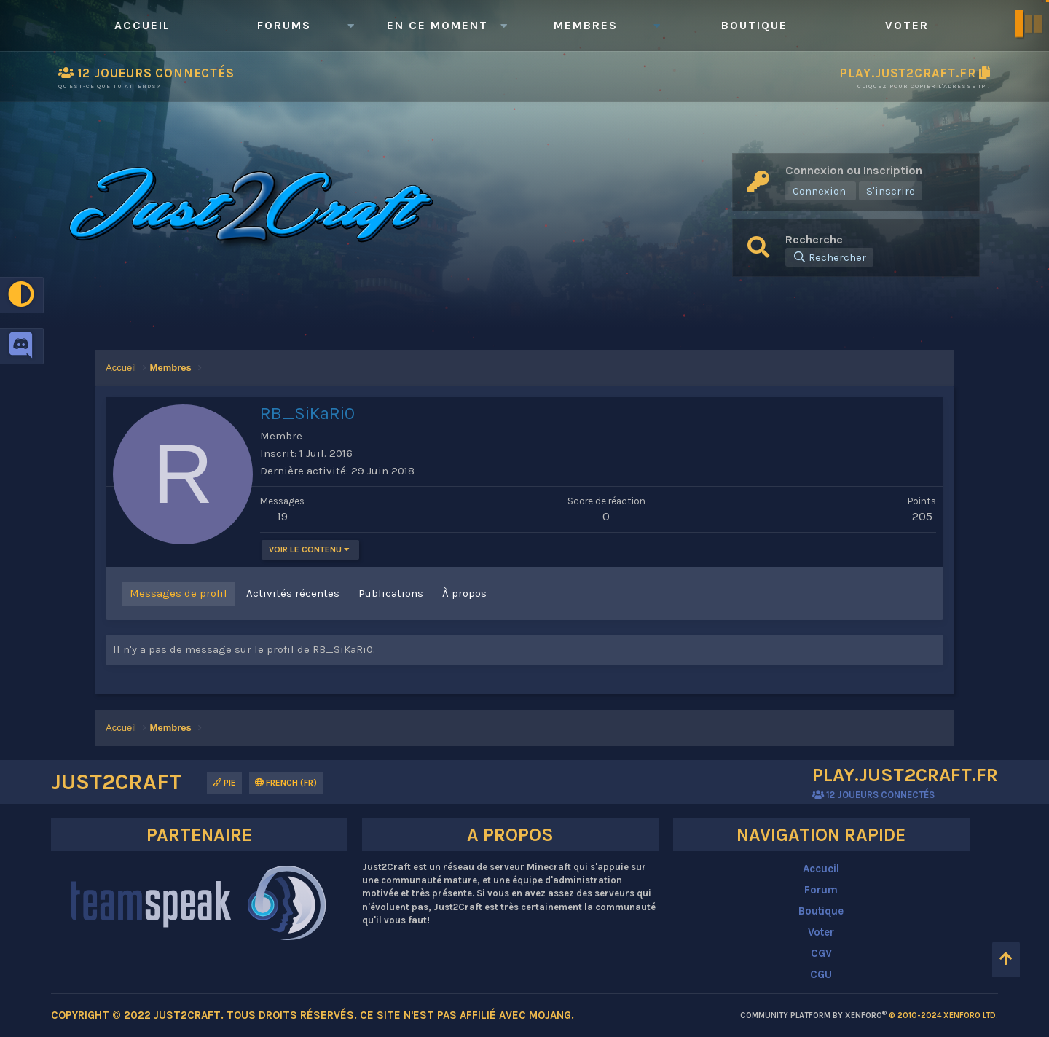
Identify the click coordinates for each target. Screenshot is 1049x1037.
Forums (284, 25)
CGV (821, 953)
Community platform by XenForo (869, 1015)
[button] (350, 25)
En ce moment (437, 25)
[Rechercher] (829, 257)
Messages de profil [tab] (178, 593)
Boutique (754, 25)
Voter (907, 25)
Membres (586, 25)
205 (922, 516)
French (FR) (286, 783)
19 (282, 516)
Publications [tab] (390, 593)
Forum (821, 889)
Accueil (142, 25)
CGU (821, 974)
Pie (224, 783)
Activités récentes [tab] (292, 593)
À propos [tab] (464, 593)
